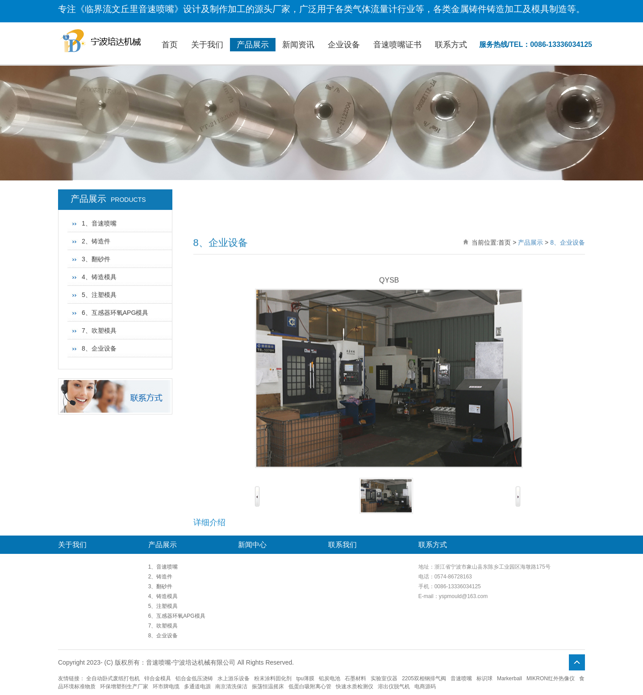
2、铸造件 (96, 205)
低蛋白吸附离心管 (309, 686)
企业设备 (344, 44)
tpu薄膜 (305, 678)
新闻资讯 (298, 44)
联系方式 (451, 44)
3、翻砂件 (96, 222)
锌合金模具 (157, 678)
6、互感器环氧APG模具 (115, 276)
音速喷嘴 (461, 678)
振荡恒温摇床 (268, 686)
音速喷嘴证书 (397, 44)
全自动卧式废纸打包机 (113, 678)
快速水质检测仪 (354, 686)
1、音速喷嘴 (163, 567)
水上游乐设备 (233, 678)
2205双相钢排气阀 (424, 678)
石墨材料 (355, 678)
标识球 (484, 678)
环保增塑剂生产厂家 (124, 686)
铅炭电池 (329, 678)
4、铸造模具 (99, 240)
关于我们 (207, 44)
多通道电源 (197, 686)
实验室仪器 (384, 678)
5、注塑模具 (99, 258)
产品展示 (253, 44)
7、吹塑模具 (99, 294)
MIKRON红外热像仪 (550, 678)
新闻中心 (252, 544)
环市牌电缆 (166, 686)
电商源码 (425, 686)
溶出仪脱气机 (394, 686)
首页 (170, 44)
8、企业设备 (99, 312)
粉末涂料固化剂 (273, 678)
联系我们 (342, 544)
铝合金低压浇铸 (194, 678)
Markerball (509, 678)
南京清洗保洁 (231, 686)
